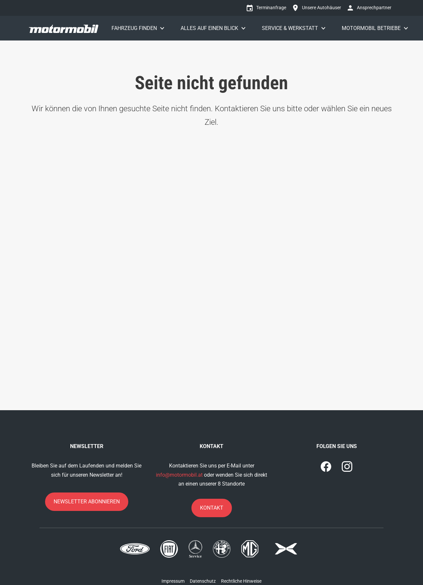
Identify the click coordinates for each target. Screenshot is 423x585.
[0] (326, 466)
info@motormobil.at (179, 475)
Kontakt (211, 508)
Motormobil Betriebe (371, 28)
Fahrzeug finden (134, 28)
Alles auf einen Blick (209, 28)
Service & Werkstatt (290, 28)
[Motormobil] (63, 28)
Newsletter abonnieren (87, 501)
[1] (347, 466)
